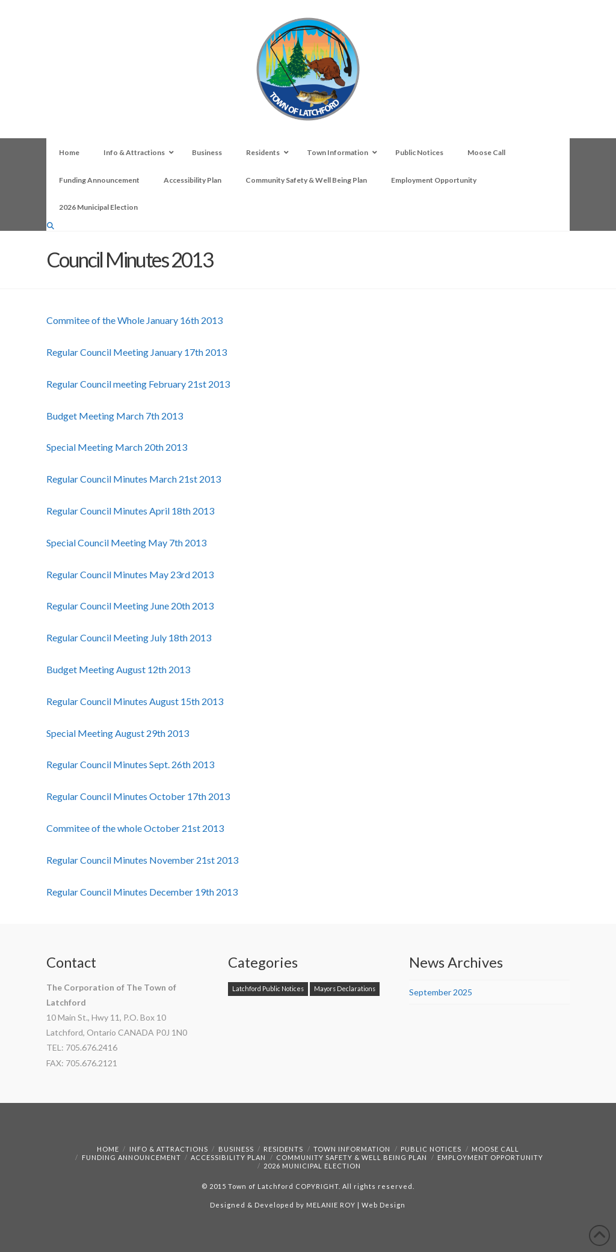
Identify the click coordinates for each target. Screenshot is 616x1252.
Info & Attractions (168, 1149)
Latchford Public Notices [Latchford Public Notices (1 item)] (268, 988)
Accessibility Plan (228, 1157)
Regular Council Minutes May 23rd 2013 (130, 574)
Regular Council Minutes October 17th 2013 (138, 796)
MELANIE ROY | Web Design (355, 1205)
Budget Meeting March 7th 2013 (114, 415)
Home (108, 1149)
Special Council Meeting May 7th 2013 (126, 542)
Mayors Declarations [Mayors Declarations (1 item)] (344, 988)
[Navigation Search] (52, 225)
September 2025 (440, 992)
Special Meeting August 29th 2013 (117, 733)
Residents (283, 1149)
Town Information (351, 1149)
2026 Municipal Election (312, 1166)
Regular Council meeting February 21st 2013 (138, 383)
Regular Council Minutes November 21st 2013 (142, 860)
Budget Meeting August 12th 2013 (118, 669)
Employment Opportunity (490, 1157)
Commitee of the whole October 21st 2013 (135, 828)
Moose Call (495, 1149)
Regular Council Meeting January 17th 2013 (136, 352)
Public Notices (431, 1149)
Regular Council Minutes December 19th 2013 (142, 891)
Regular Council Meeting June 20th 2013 (130, 605)
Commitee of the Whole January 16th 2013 (134, 320)
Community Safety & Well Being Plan (351, 1157)
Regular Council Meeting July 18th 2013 (128, 637)
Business (236, 1149)
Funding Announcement (131, 1157)
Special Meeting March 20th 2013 (116, 447)
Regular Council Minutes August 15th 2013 (134, 701)
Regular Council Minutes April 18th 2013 (130, 510)
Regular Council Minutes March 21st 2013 (133, 478)
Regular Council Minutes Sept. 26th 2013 (130, 764)
